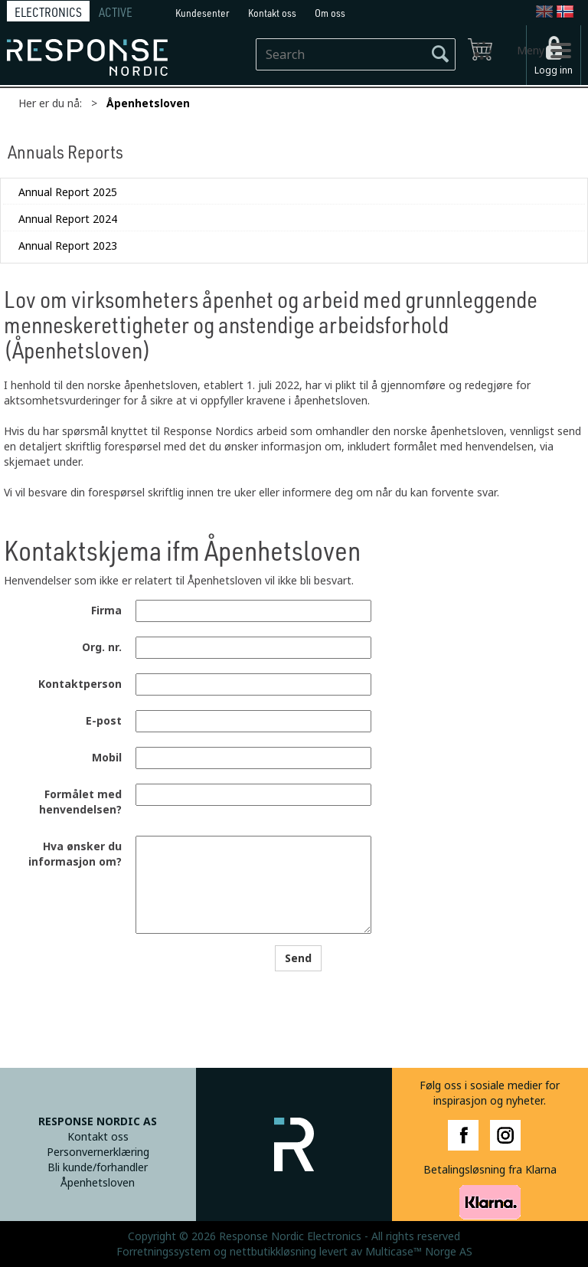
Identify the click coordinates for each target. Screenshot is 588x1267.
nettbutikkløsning (273, 1251)
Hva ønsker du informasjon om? (75, 854)
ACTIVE (115, 12)
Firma (106, 610)
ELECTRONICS (48, 12)
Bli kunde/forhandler (97, 1167)
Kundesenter (202, 12)
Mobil (107, 757)
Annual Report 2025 (67, 192)
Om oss (330, 12)
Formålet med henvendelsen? (80, 802)
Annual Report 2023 (67, 246)
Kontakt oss (272, 12)
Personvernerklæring (98, 1152)
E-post (104, 720)
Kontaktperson (80, 684)
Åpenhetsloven (148, 103)
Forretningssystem (163, 1251)
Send (298, 958)
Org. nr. (102, 647)
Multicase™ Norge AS (418, 1251)
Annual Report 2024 (67, 219)
